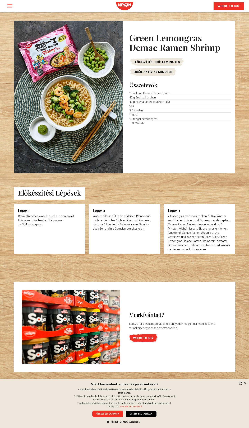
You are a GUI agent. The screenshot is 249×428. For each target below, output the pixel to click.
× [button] (245, 383)
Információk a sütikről (131, 406)
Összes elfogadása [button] (107, 413)
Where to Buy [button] (229, 6)
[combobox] (240, 383)
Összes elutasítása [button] (141, 413)
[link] (124, 6)
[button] (143, 338)
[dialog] (124, 403)
